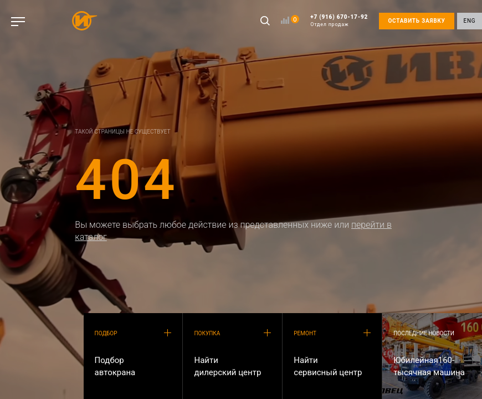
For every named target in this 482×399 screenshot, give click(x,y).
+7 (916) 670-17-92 (339, 21)
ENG (470, 21)
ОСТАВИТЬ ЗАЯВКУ (416, 21)
